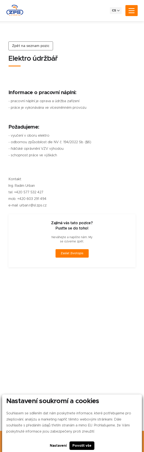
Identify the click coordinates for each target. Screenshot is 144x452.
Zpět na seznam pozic (30, 46)
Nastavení (58, 445)
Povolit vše (81, 445)
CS (116, 10)
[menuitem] (116, 10)
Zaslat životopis (72, 253)
